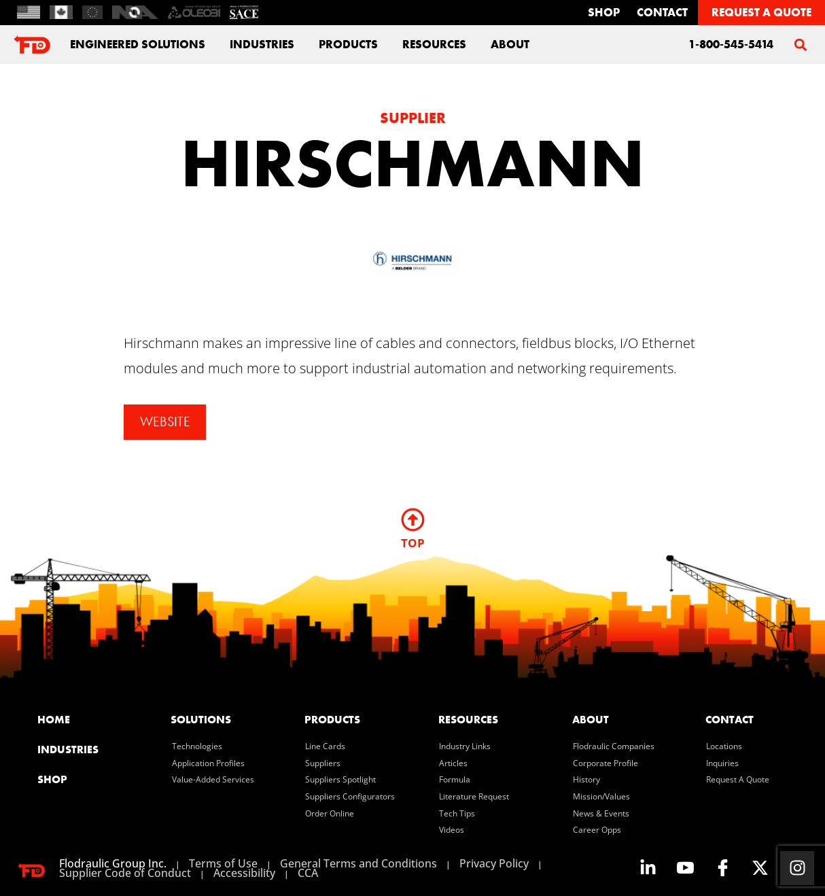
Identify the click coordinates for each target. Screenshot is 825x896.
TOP (413, 543)
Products (348, 44)
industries (262, 44)
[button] (800, 44)
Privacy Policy (494, 863)
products (332, 719)
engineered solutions (137, 44)
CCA (308, 873)
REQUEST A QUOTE (761, 12)
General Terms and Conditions (358, 863)
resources (468, 719)
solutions (201, 719)
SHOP (52, 779)
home (53, 719)
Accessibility (244, 873)
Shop (604, 12)
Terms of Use (223, 863)
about (510, 44)
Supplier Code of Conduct (125, 873)
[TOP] (413, 520)
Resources (434, 44)
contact (662, 12)
